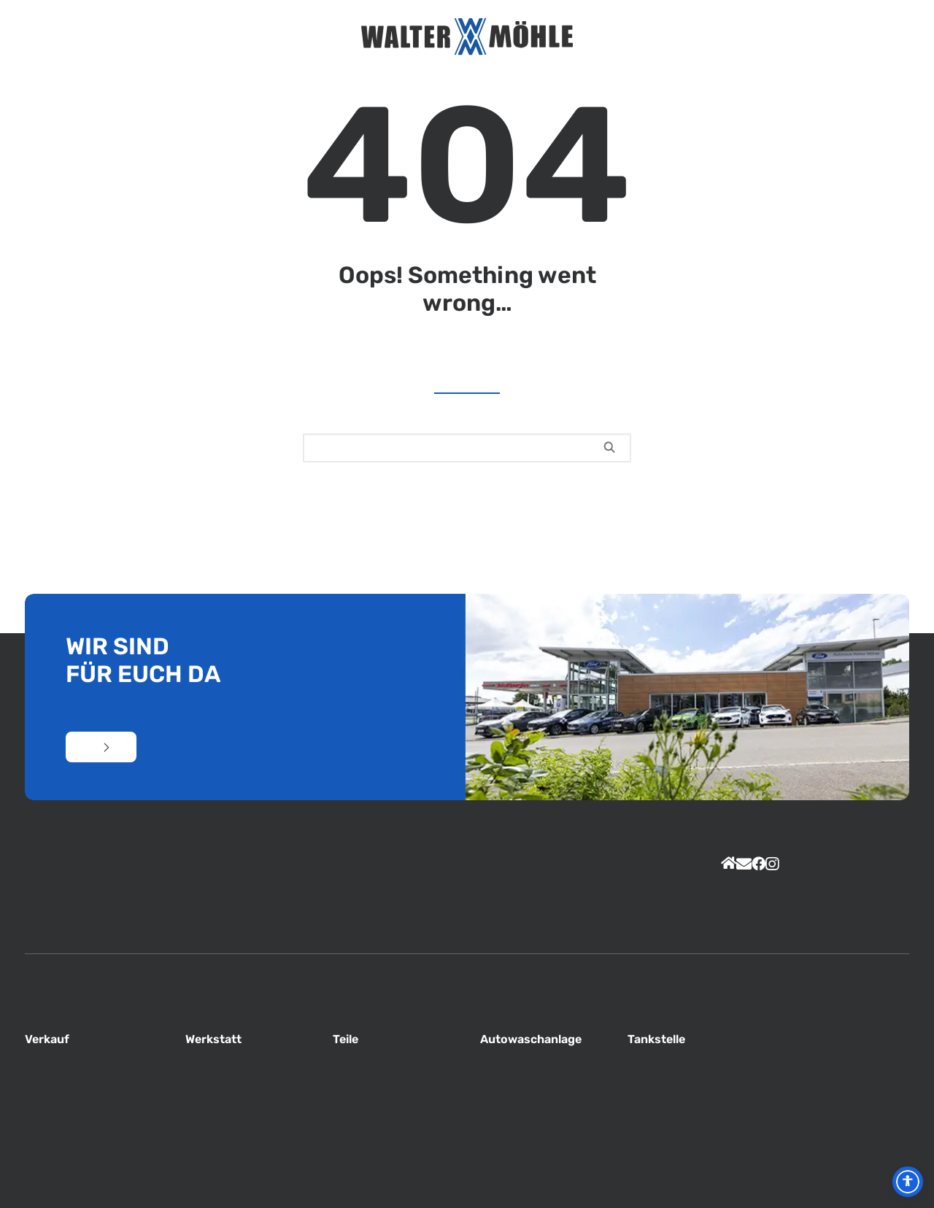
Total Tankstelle (639, 37)
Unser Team (295, 37)
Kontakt (713, 37)
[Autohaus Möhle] (467, 36)
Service (319, 37)
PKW (664, 37)
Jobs (614, 37)
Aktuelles (244, 37)
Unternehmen (269, 37)
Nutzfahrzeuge (688, 37)
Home (221, 37)
